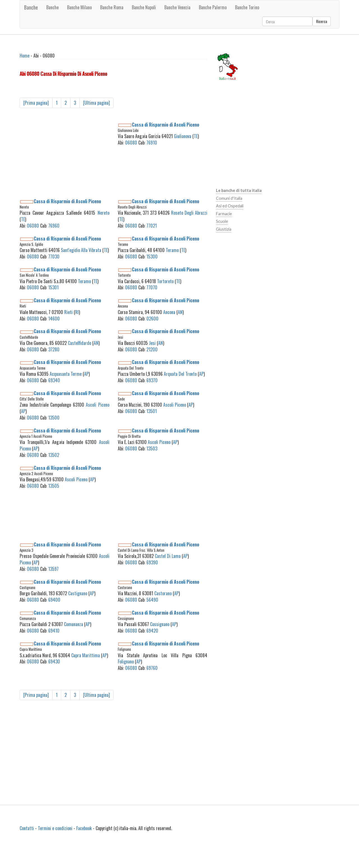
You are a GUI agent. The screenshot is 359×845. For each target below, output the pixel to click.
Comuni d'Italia (229, 198)
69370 (152, 380)
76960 (53, 225)
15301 (53, 287)
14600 (54, 318)
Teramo (172, 250)
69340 (54, 380)
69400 (54, 599)
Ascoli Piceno (97, 404)
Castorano (163, 593)
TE (196, 136)
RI (77, 312)
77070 (151, 287)
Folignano (126, 661)
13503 (151, 448)
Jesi (152, 343)
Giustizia (223, 229)
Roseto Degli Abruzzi (189, 212)
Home (24, 55)
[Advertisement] (64, 157)
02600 (152, 318)
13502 (53, 455)
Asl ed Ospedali (229, 205)
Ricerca (321, 21)
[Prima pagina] (36, 102)
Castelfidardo (79, 343)
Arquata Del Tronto (180, 373)
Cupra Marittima (85, 655)
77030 (53, 256)
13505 (53, 485)
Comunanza (73, 624)
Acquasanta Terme (66, 373)
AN (180, 312)
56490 (152, 599)
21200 (152, 349)
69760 (152, 668)
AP (86, 373)
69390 (152, 562)
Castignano (77, 593)
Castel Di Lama (168, 556)
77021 (151, 225)
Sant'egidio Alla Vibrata (81, 250)
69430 (54, 661)
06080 (131, 142)
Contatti (27, 828)
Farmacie (224, 213)
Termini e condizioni (55, 828)
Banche (31, 7)
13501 (151, 411)
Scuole (222, 221)
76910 (151, 142)
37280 (53, 349)
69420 (152, 630)
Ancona (169, 312)
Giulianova (182, 136)
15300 (152, 256)
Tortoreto (165, 281)
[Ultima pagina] (96, 102)
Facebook (84, 828)
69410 (53, 630)
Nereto (103, 212)
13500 (53, 417)
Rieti (68, 312)
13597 (53, 568)
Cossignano (159, 624)
